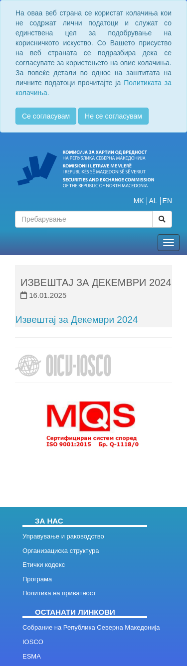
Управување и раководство (63, 536)
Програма (37, 579)
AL (153, 201)
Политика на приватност (59, 593)
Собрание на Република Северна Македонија (91, 627)
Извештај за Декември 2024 (76, 319)
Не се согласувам (113, 116)
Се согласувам (46, 116)
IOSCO (32, 642)
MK (139, 201)
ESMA (31, 656)
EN (167, 201)
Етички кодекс (43, 564)
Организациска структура (60, 550)
